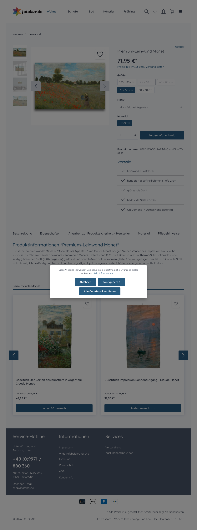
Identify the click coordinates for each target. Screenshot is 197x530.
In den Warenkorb (162, 135)
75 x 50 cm (126, 90)
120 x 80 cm (126, 82)
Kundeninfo (66, 477)
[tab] (25, 233)
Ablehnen (85, 284)
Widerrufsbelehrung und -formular (75, 456)
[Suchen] (146, 11)
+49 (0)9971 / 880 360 (27, 462)
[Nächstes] (104, 86)
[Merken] (100, 54)
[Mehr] (180, 11)
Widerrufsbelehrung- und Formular (135, 519)
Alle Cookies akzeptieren (100, 293)
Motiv (120, 100)
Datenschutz (67, 465)
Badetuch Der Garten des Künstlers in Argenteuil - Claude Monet (50, 381)
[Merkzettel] (155, 11)
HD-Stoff (124, 123)
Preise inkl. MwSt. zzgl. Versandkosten (140, 66)
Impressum (66, 447)
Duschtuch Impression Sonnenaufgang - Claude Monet (141, 380)
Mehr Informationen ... (104, 275)
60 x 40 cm (145, 90)
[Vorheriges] (36, 86)
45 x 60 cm (147, 82)
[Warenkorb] (172, 11)
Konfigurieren (111, 284)
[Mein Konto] (163, 11)
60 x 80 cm (166, 82)
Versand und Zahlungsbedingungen (119, 450)
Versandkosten (174, 512)
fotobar (179, 46)
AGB (61, 471)
